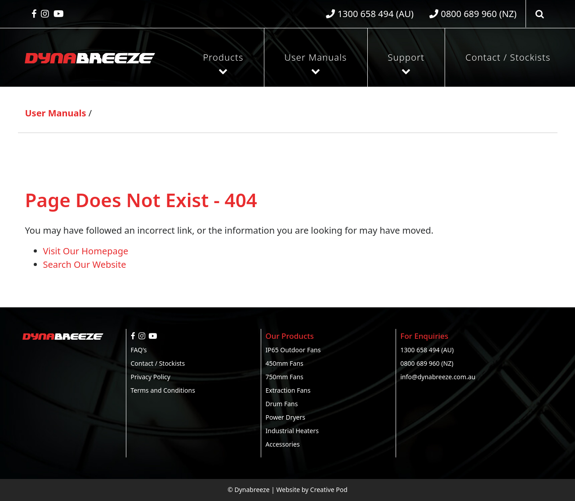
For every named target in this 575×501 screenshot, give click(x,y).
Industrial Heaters (292, 430)
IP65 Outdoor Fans (293, 350)
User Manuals (316, 57)
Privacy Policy (150, 376)
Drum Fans (282, 403)
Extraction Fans (288, 390)
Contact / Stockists (507, 57)
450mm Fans (284, 363)
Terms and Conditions (163, 390)
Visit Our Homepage (86, 251)
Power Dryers (286, 417)
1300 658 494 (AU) (427, 350)
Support (406, 57)
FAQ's (139, 350)
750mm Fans (284, 376)
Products (223, 57)
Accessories (283, 444)
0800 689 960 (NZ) (427, 363)
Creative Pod (329, 489)
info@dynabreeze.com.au (438, 376)
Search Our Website (84, 264)
